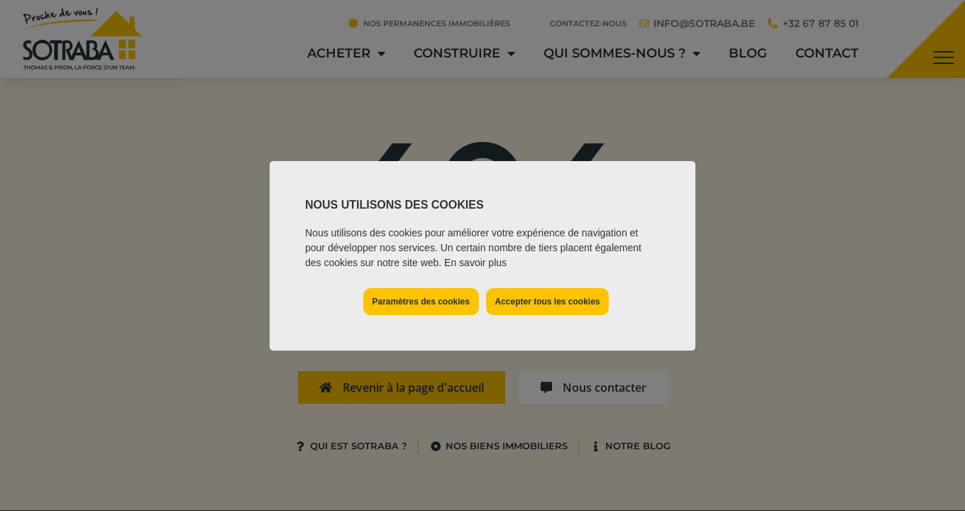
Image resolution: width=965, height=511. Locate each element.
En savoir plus (475, 262)
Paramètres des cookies (420, 302)
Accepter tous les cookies (547, 302)
